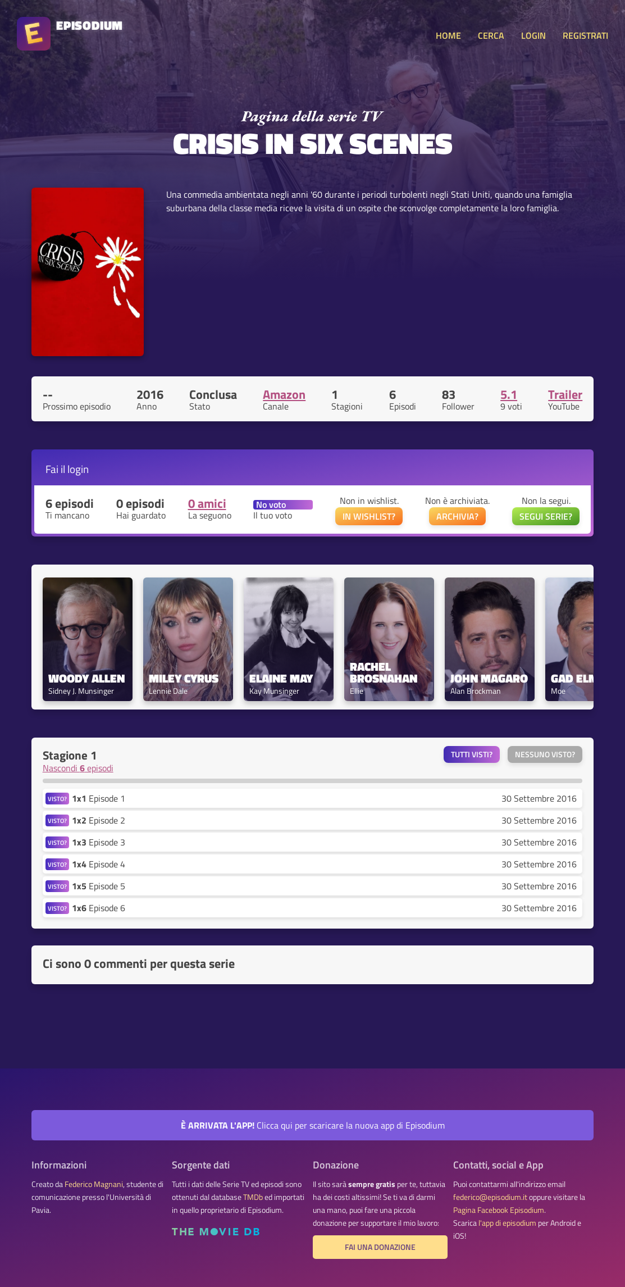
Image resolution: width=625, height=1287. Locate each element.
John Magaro (489, 678)
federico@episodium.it (490, 1197)
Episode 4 (98, 864)
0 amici (207, 503)
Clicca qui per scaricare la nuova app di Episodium (313, 1125)
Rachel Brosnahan (383, 672)
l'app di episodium (507, 1223)
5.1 (508, 394)
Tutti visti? (471, 754)
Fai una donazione (380, 1247)
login (78, 469)
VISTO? (57, 798)
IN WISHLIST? (369, 516)
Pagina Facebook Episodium (498, 1210)
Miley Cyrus (183, 678)
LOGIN (533, 35)
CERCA (491, 35)
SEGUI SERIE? (545, 516)
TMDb (253, 1197)
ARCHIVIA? (457, 516)
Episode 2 (98, 820)
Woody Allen (86, 678)
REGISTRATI (585, 35)
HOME (448, 35)
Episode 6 (98, 908)
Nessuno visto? (545, 754)
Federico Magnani (94, 1184)
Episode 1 (98, 798)
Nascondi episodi (78, 768)
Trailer (565, 394)
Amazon (284, 394)
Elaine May (281, 678)
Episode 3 (98, 842)
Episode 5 (98, 886)
